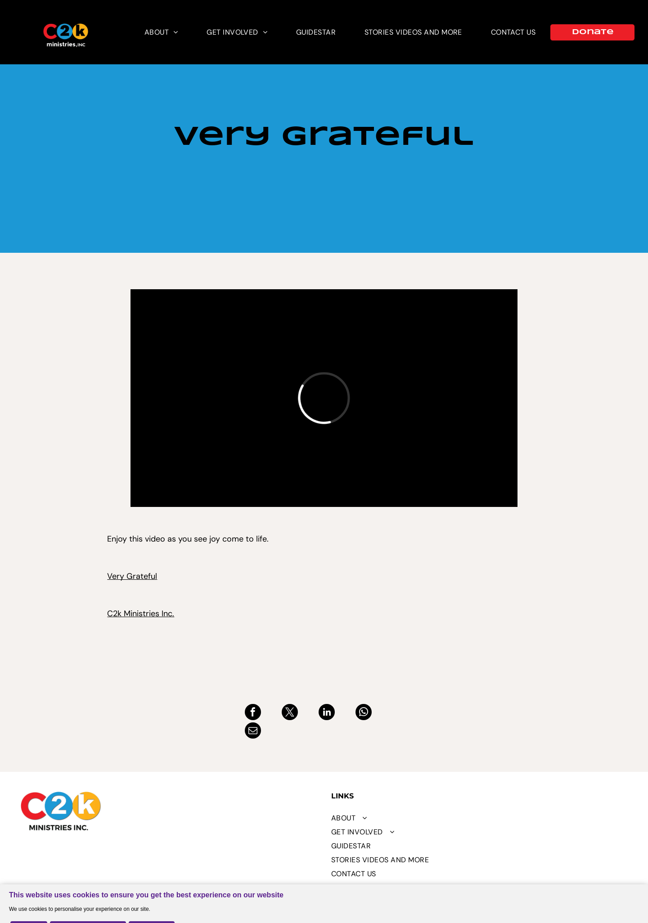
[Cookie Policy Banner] (324, 894)
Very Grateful (132, 576)
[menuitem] (161, 32)
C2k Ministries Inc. (140, 613)
